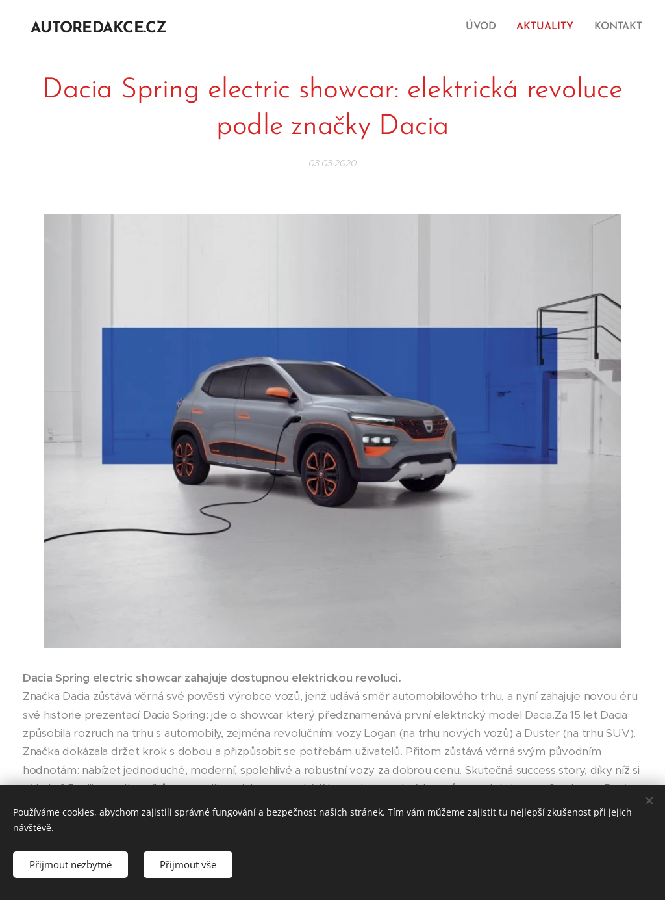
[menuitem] (486, 26)
